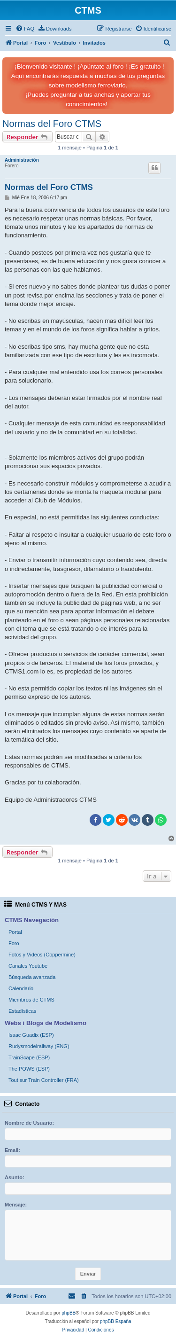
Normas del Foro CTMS (51, 123)
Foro (13, 943)
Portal (15, 932)
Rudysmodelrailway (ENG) (38, 1046)
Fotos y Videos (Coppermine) (42, 954)
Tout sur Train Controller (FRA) (43, 1080)
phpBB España (115, 1321)
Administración (22, 160)
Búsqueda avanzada (31, 977)
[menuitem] (24, 28)
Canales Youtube (27, 966)
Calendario (20, 988)
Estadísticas (22, 1011)
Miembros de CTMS (31, 999)
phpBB (68, 1313)
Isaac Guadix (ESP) (31, 1035)
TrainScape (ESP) (29, 1057)
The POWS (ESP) (29, 1069)
